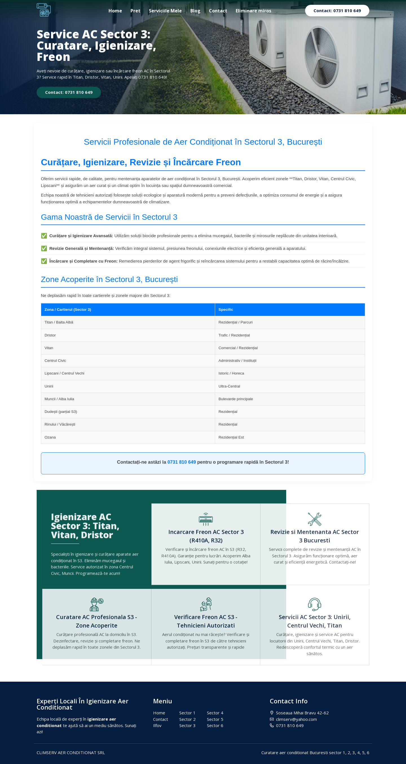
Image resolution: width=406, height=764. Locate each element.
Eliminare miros (253, 11)
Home (115, 11)
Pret (135, 11)
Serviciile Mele (165, 11)
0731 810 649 (181, 461)
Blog (195, 11)
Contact (218, 11)
